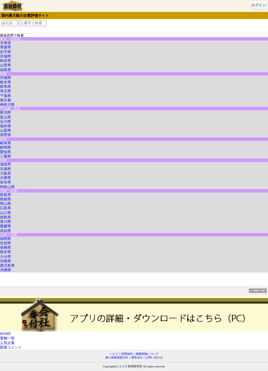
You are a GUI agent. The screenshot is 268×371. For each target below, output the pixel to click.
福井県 (5, 126)
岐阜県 (5, 143)
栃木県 (5, 82)
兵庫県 (5, 178)
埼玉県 (5, 91)
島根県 (5, 199)
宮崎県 (5, 261)
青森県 (5, 47)
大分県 (5, 257)
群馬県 (5, 87)
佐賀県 (5, 243)
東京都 (5, 100)
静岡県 (5, 147)
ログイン (258, 5)
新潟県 (5, 112)
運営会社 (137, 357)
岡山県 (5, 204)
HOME (5, 334)
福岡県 (5, 239)
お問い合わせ (154, 357)
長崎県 (5, 248)
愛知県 (5, 152)
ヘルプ (114, 353)
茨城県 (5, 78)
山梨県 (5, 130)
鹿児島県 (7, 266)
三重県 (5, 156)
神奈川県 (7, 105)
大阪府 (5, 173)
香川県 (5, 222)
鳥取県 (5, 195)
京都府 (5, 169)
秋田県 (5, 61)
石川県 (5, 122)
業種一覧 (7, 338)
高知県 (5, 231)
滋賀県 (5, 164)
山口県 (5, 213)
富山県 (5, 117)
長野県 (5, 135)
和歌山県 (7, 187)
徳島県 (5, 217)
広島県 (5, 208)
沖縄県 (5, 270)
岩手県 (5, 52)
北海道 (5, 43)
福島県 (5, 70)
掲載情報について (147, 353)
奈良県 (5, 182)
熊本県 (5, 252)
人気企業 (7, 343)
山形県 (5, 65)
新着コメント (11, 347)
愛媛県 (5, 226)
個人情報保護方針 (116, 357)
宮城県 (5, 56)
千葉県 (5, 96)
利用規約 (127, 353)
